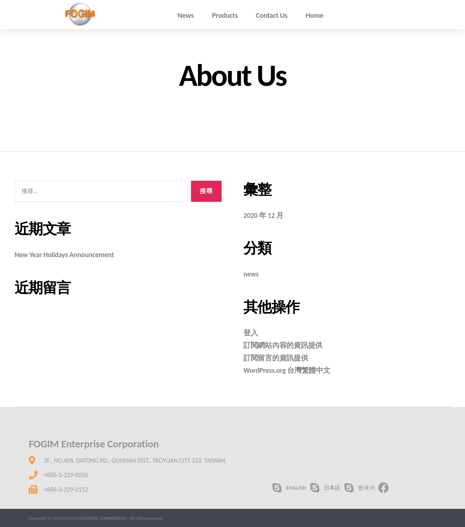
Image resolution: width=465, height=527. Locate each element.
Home (314, 15)
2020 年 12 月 (264, 215)
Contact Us (271, 15)
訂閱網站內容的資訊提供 (284, 345)
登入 (250, 333)
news (251, 274)
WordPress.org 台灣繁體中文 (289, 370)
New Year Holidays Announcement (68, 254)
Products (225, 15)
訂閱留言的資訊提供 (277, 358)
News (186, 15)
